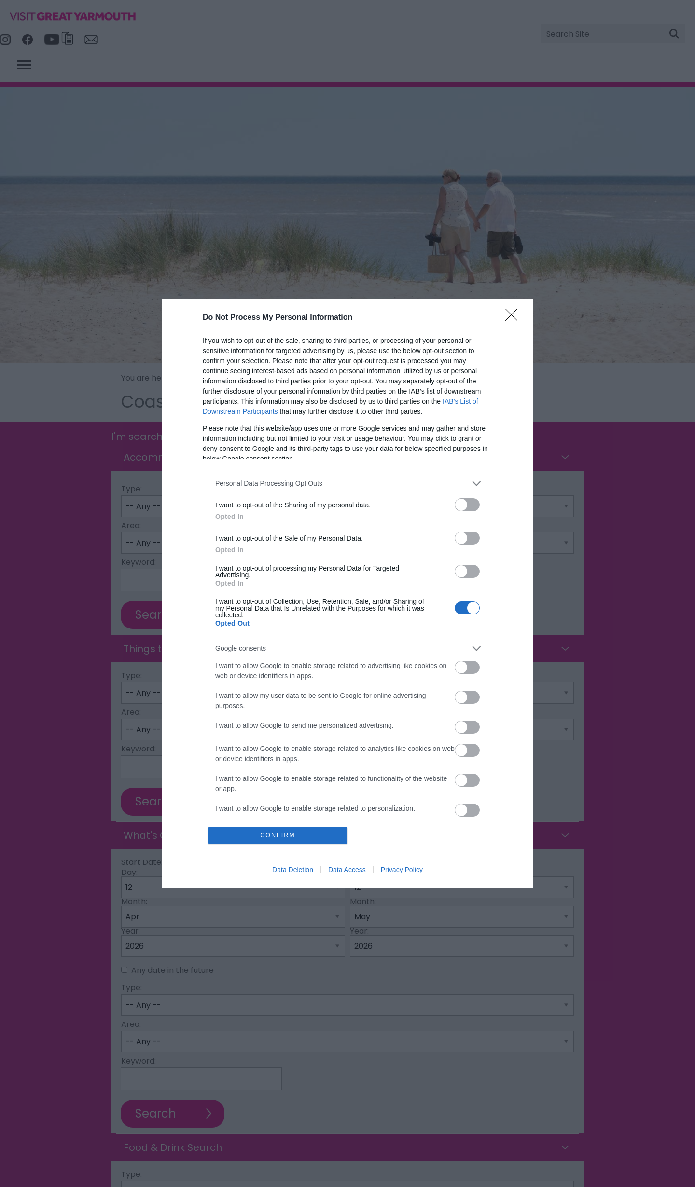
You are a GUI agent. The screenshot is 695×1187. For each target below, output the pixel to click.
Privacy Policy (402, 869)
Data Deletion (292, 869)
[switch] (467, 504)
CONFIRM (278, 835)
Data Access (347, 869)
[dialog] (347, 593)
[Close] (514, 318)
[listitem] (347, 483)
